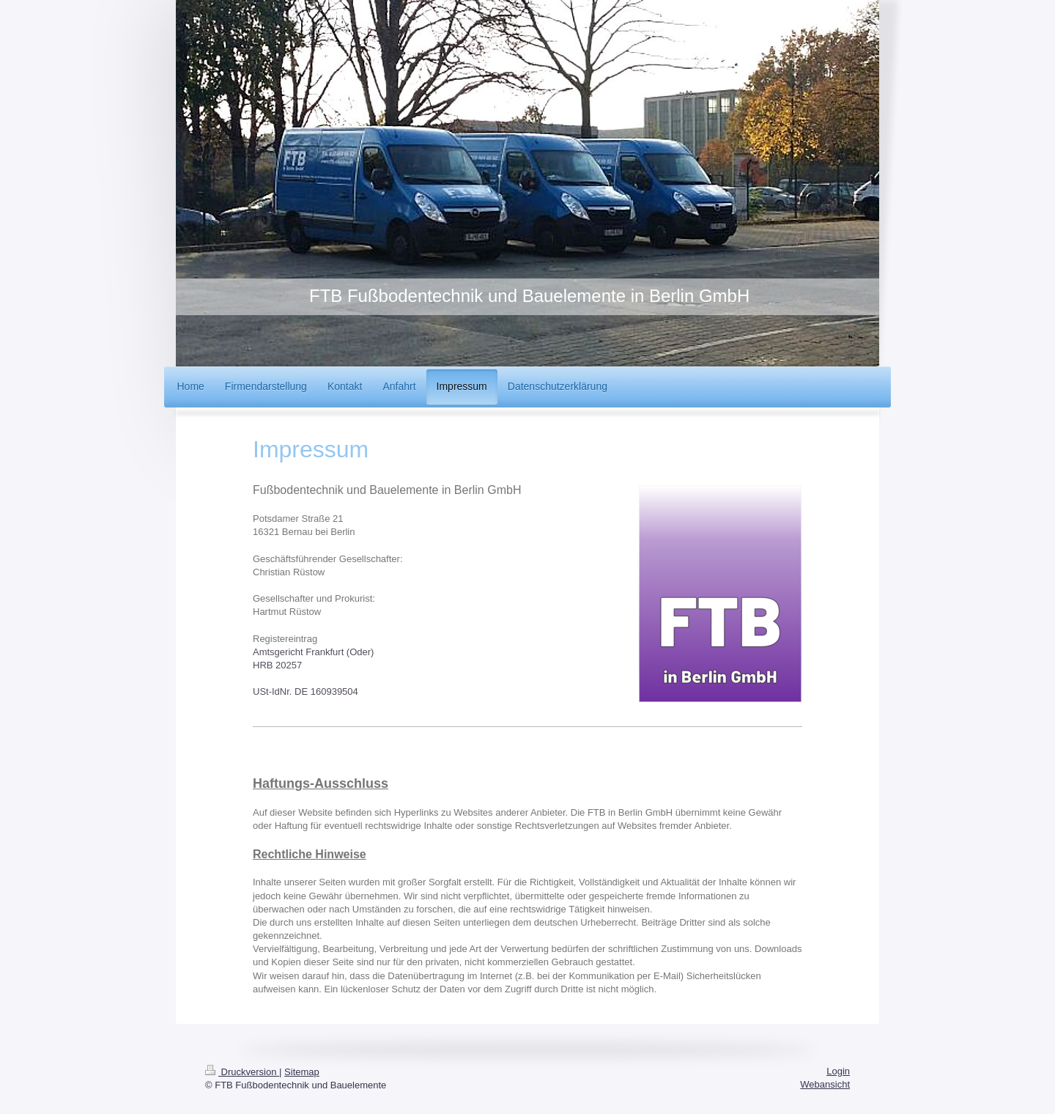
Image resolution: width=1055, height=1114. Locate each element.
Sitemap (301, 1071)
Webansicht (825, 1084)
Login (838, 1071)
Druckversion (242, 1071)
